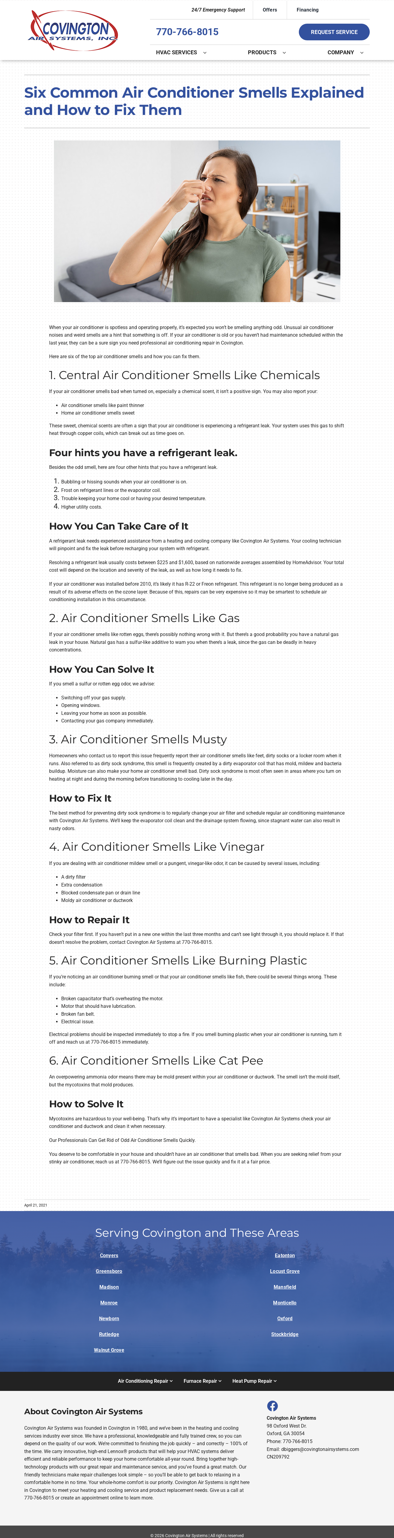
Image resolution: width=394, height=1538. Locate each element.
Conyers (109, 1255)
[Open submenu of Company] (365, 52)
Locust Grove (285, 1271)
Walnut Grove (109, 1350)
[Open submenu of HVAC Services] (208, 52)
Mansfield (285, 1287)
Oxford (284, 1318)
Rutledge (109, 1334)
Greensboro (109, 1271)
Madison (109, 1287)
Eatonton (285, 1255)
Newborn (109, 1318)
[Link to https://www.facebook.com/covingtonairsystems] (272, 1405)
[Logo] (72, 10)
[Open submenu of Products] (287, 52)
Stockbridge (285, 1334)
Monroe (109, 1303)
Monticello (284, 1303)
